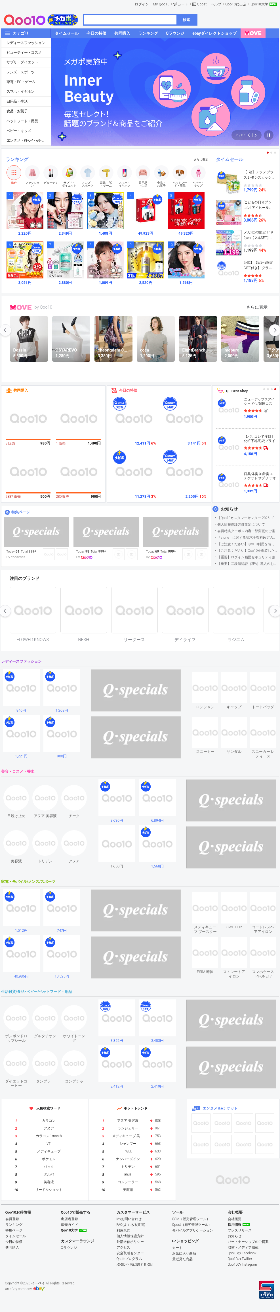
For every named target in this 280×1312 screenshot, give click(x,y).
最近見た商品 (182, 1259)
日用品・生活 (17, 101)
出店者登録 (69, 1219)
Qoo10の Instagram (242, 1264)
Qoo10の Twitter (240, 1259)
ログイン (142, 4)
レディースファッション (26, 43)
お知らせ (229, 509)
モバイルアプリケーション (192, 1230)
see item (210, 676)
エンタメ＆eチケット (220, 1108)
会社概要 (234, 1219)
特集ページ (20, 512)
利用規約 (123, 1230)
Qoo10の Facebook (242, 1253)
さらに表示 (201, 159)
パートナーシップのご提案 (248, 1242)
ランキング (17, 159)
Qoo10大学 (259, 4)
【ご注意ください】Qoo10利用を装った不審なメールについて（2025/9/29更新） (248, 544)
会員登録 (12, 1219)
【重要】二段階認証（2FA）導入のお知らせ (248, 564)
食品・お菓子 (17, 111)
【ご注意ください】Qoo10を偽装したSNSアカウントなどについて (248, 551)
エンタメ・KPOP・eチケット (29, 140)
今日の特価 (128, 390)
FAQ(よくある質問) (131, 1225)
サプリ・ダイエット (22, 62)
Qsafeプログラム (129, 1259)
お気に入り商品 (184, 1253)
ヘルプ (216, 4)
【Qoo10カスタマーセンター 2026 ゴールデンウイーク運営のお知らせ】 (248, 518)
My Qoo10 (161, 4)
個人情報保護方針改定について (241, 524)
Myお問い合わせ (129, 1219)
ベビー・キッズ (19, 131)
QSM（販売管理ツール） (191, 1219)
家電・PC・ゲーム (21, 82)
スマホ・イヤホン (21, 91)
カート (183, 4)
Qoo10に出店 (236, 4)
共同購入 (20, 390)
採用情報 (234, 1225)
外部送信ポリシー (130, 1242)
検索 (186, 20)
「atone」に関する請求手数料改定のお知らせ (248, 538)
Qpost (202, 4)
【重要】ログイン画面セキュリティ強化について (248, 557)
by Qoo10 (43, 307)
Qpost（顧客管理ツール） (192, 1225)
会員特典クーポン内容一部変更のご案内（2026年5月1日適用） (248, 531)
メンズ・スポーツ (21, 72)
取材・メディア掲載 (243, 1247)
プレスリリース (240, 1230)
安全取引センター (130, 1253)
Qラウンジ (69, 1248)
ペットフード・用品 (22, 121)
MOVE (21, 307)
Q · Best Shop (237, 391)
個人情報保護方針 (130, 1236)
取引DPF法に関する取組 (135, 1264)
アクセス (123, 1247)
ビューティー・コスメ (24, 52)
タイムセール (229, 159)
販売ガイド (69, 1225)
